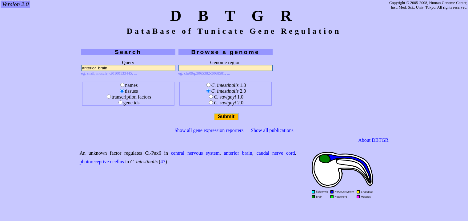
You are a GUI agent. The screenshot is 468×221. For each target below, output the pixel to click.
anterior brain (238, 153)
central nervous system (195, 153)
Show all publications (272, 130)
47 (163, 161)
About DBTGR (373, 140)
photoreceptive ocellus (102, 161)
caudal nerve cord (275, 153)
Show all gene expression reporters (208, 130)
